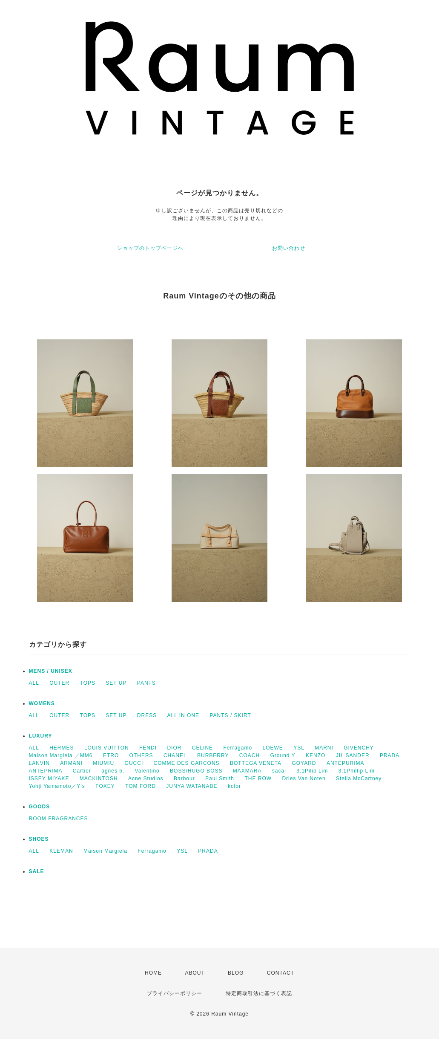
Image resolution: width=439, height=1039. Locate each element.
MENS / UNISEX (50, 671)
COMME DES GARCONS (187, 763)
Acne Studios (146, 778)
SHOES (39, 839)
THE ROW (258, 778)
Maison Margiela (105, 851)
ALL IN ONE (183, 715)
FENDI (148, 748)
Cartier (82, 771)
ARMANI (71, 763)
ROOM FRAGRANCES (58, 819)
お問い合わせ (288, 248)
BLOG (236, 973)
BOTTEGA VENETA (255, 763)
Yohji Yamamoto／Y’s (57, 786)
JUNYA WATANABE (191, 786)
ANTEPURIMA (345, 763)
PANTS (146, 683)
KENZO (315, 755)
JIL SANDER (353, 755)
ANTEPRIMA (46, 771)
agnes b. (112, 771)
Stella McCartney (359, 778)
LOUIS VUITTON (106, 748)
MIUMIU (103, 763)
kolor (234, 786)
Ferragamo (237, 748)
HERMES (61, 748)
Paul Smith (219, 778)
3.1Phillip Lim (357, 771)
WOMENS (42, 703)
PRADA (389, 755)
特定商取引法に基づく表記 (259, 993)
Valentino (147, 771)
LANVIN (39, 763)
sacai (279, 771)
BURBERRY (213, 755)
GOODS (39, 807)
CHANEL (175, 755)
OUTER (59, 683)
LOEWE (272, 748)
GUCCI (134, 763)
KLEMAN (61, 851)
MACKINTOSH (99, 778)
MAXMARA (247, 771)
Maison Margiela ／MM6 (61, 755)
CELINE (202, 748)
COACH (249, 755)
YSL (298, 748)
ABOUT (194, 973)
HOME (153, 973)
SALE (36, 871)
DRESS (147, 715)
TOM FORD (140, 786)
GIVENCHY (359, 748)
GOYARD (304, 763)
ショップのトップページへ (150, 248)
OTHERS (141, 755)
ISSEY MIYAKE (49, 778)
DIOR (174, 748)
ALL (34, 683)
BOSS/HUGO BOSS (196, 771)
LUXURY (40, 736)
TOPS (87, 683)
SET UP (116, 683)
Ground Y (282, 755)
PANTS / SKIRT (230, 715)
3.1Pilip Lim (312, 771)
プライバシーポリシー (174, 993)
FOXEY (105, 786)
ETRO (111, 755)
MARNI (324, 748)
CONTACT (280, 973)
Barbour (184, 778)
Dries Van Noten (303, 778)
